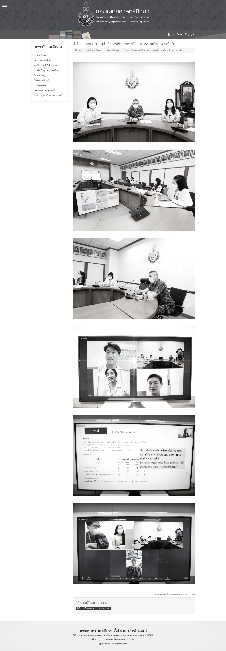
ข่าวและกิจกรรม (41, 55)
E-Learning (39, 75)
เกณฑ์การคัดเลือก (42, 60)
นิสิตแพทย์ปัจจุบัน (42, 80)
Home (78, 50)
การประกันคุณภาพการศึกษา (47, 70)
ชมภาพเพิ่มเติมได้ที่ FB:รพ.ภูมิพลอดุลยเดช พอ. (174, 594)
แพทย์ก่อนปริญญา (93, 50)
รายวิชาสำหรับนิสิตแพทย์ (45, 65)
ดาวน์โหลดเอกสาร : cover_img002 (93, 608)
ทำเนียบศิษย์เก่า (41, 85)
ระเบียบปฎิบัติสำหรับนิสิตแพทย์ (48, 95)
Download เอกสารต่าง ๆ (46, 90)
